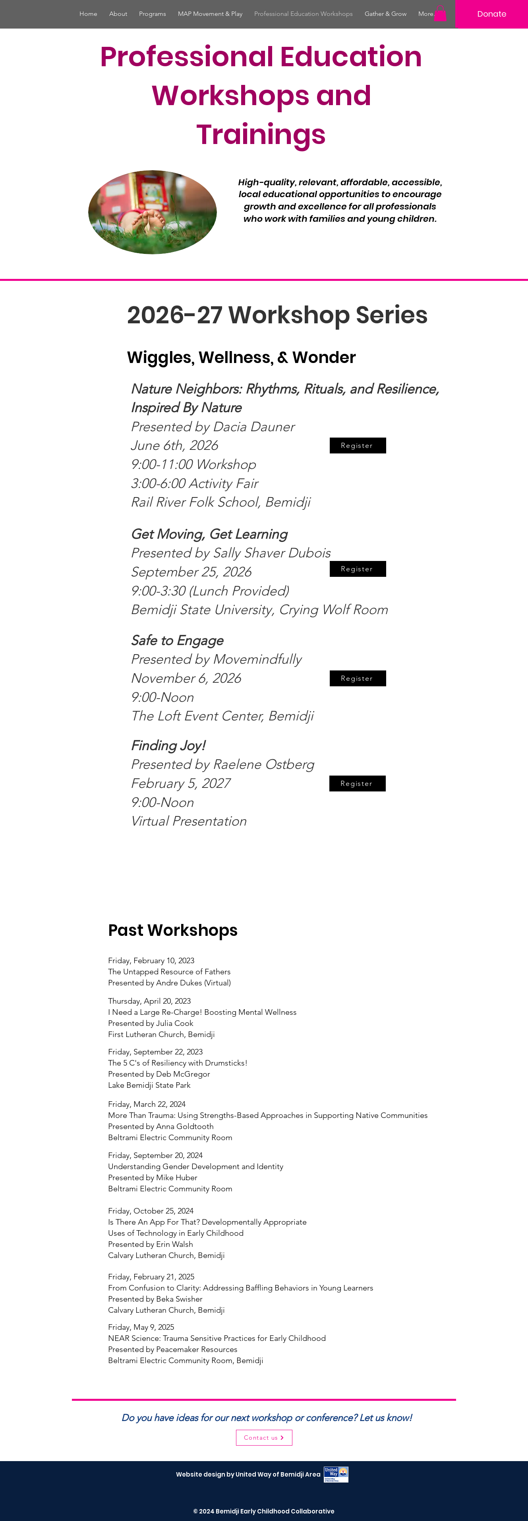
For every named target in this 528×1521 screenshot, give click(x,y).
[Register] (358, 445)
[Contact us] (264, 1438)
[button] (440, 13)
